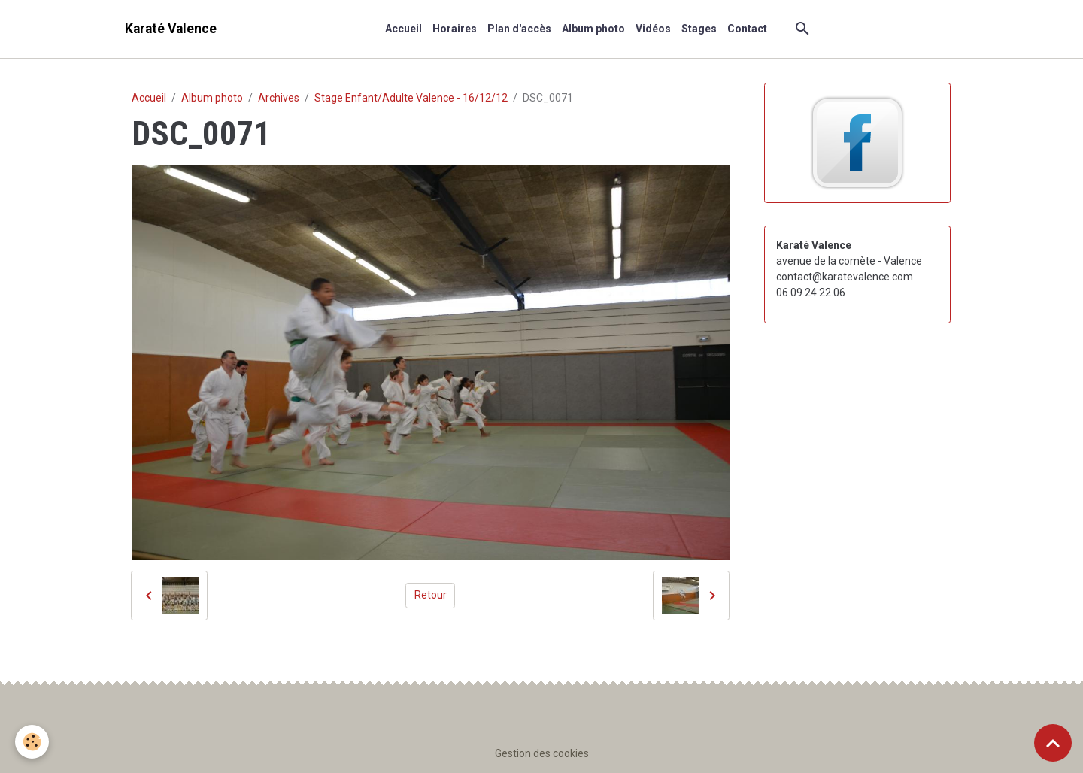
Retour (430, 595)
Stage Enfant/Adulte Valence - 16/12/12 (411, 98)
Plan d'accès (519, 29)
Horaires (454, 29)
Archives (278, 98)
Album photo (593, 29)
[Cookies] (32, 742)
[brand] (171, 29)
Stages (699, 29)
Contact (747, 29)
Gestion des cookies (542, 753)
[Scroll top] (1053, 743)
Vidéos (653, 29)
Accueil (403, 29)
